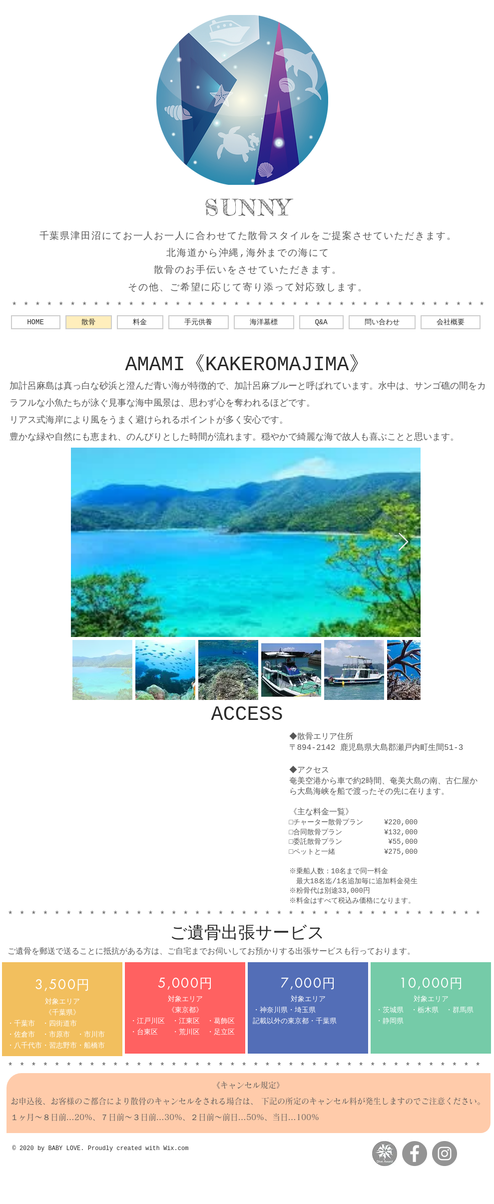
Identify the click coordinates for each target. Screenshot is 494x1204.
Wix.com (175, 1148)
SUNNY (248, 207)
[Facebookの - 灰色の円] (414, 1153)
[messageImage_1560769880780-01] (384, 1153)
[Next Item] (403, 542)
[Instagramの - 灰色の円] (444, 1153)
